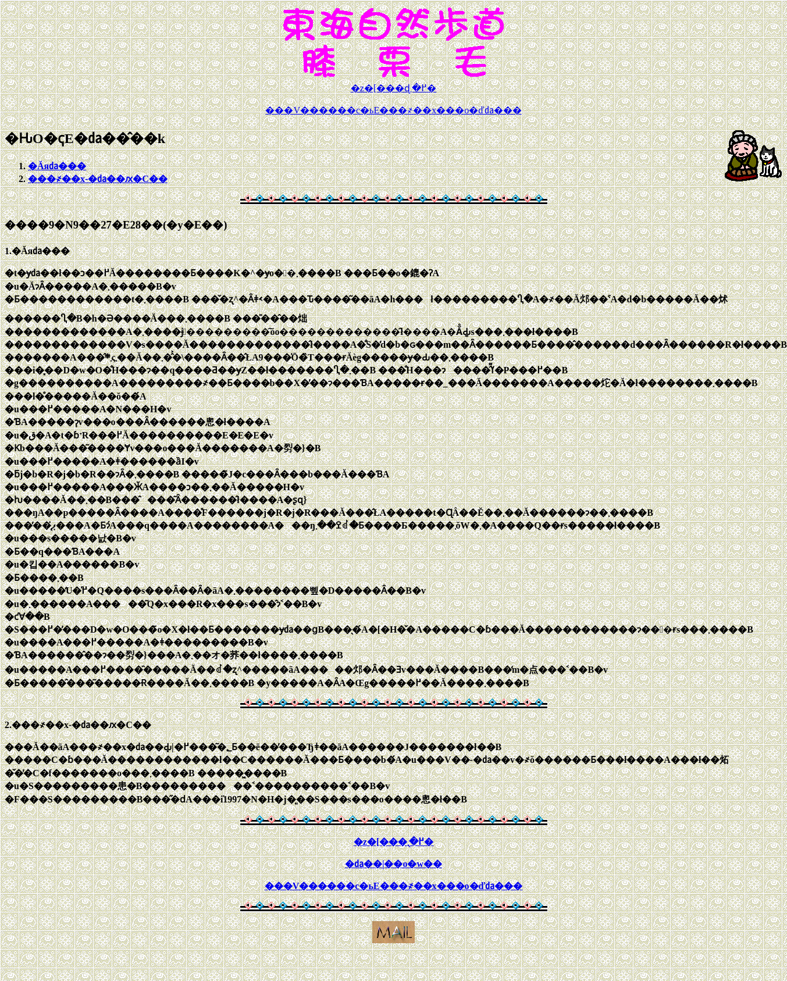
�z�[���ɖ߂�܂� (393, 88)
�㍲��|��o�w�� (393, 864)
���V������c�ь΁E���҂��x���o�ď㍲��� (393, 110)
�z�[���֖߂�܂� (393, 842)
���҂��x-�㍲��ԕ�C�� (98, 179)
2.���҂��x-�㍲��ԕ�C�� (78, 725)
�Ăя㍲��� (57, 166)
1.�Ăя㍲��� (37, 251)
